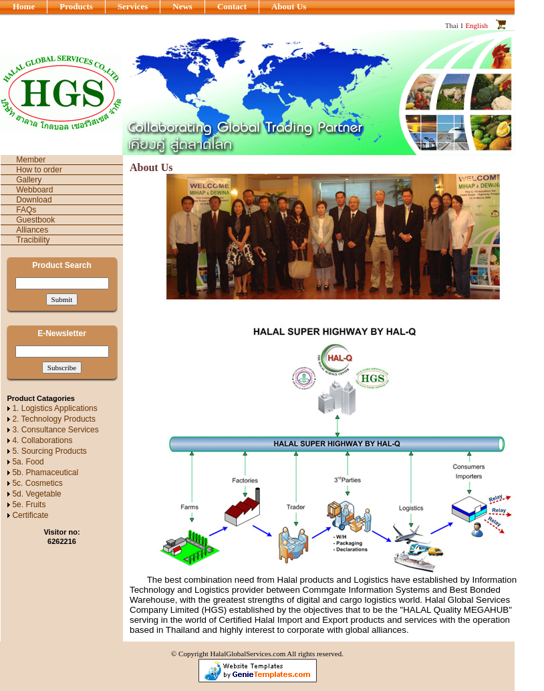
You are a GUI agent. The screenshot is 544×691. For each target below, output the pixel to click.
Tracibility (32, 240)
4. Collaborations (42, 440)
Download (33, 199)
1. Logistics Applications (54, 408)
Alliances (32, 230)
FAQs (26, 210)
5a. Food (27, 461)
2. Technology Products (54, 419)
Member (30, 159)
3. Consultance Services (55, 429)
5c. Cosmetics (37, 483)
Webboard (34, 189)
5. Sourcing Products (49, 451)
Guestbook (35, 220)
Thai (451, 25)
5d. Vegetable (36, 494)
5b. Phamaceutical (45, 472)
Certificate (30, 515)
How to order (39, 169)
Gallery (28, 179)
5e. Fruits (28, 504)
